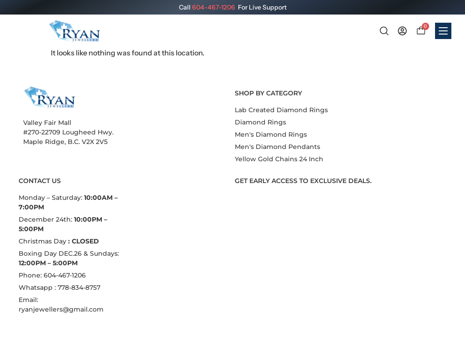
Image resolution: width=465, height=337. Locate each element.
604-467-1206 (213, 7)
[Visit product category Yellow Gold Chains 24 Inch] (279, 159)
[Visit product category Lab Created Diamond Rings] (281, 110)
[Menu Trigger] (443, 31)
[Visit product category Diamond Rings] (260, 122)
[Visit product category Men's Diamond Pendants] (277, 147)
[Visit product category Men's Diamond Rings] (271, 134)
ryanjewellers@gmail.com (61, 309)
